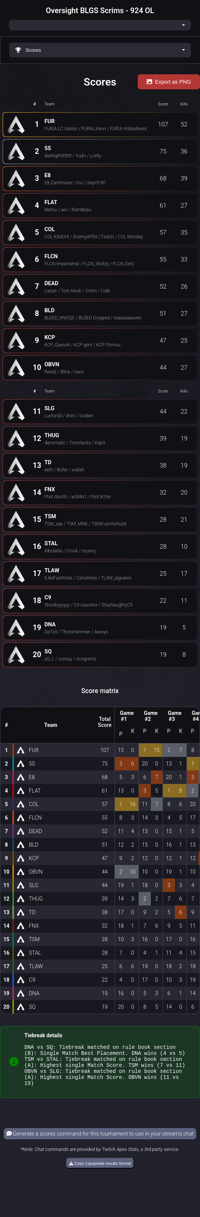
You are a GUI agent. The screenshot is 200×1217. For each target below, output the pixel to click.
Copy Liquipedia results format (100, 1171)
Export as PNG (169, 82)
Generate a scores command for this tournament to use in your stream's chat (100, 1142)
